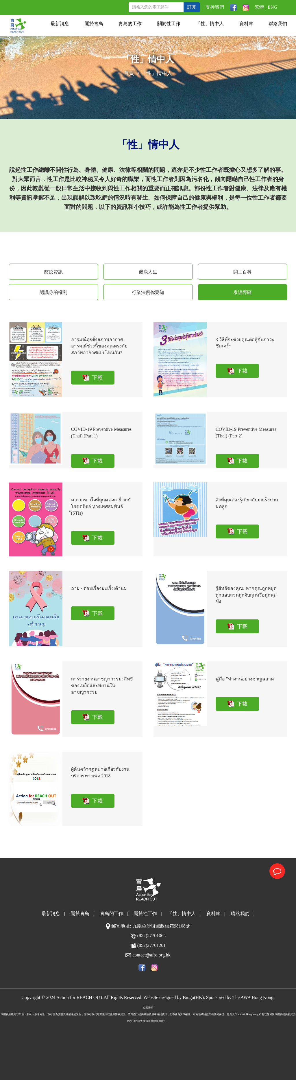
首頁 (129, 73)
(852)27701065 (151, 935)
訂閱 (191, 7)
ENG (272, 7)
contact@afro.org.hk (151, 954)
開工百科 (242, 271)
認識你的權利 (53, 292)
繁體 (259, 7)
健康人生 (148, 271)
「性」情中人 (210, 23)
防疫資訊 (53, 271)
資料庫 (246, 23)
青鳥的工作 (130, 23)
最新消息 (60, 23)
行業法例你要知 (148, 292)
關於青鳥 (94, 23)
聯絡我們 (278, 23)
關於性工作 (168, 23)
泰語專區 (242, 292)
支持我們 (215, 7)
